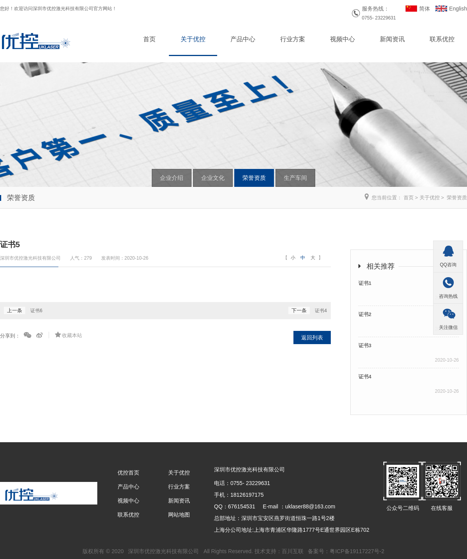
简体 (424, 8)
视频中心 (342, 39)
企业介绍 (171, 177)
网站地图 (179, 515)
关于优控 (193, 39)
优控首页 (128, 472)
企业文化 (213, 177)
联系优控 (442, 39)
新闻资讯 (392, 39)
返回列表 (312, 337)
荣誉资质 (254, 177)
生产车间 (295, 177)
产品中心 (242, 39)
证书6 (36, 310)
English (458, 8)
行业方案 (292, 39)
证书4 (321, 310)
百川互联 (293, 551)
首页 (149, 39)
